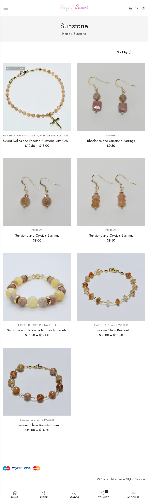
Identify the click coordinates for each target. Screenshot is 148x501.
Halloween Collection (54, 135)
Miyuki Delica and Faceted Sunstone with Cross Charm (42, 140)
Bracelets (9, 135)
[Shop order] (128, 53)
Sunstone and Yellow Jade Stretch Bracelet (37, 330)
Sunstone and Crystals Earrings (37, 235)
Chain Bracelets (27, 135)
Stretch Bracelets (44, 325)
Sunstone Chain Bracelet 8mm (37, 425)
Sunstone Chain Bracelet (111, 330)
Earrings (111, 135)
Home (66, 33)
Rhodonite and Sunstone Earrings (111, 140)
